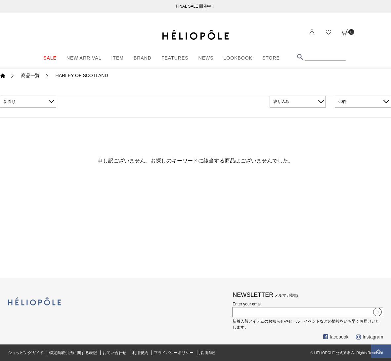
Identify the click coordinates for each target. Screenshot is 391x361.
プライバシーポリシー (174, 352)
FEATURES (175, 58)
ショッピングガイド (26, 352)
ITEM (117, 58)
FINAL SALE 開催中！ (195, 6)
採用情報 (207, 352)
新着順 (10, 101)
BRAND (143, 58)
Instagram (369, 337)
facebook (336, 336)
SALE (50, 58)
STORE (271, 58)
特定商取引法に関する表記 (73, 352)
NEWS (206, 58)
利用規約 (140, 352)
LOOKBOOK (238, 58)
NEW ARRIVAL (84, 58)
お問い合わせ (114, 352)
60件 (342, 101)
